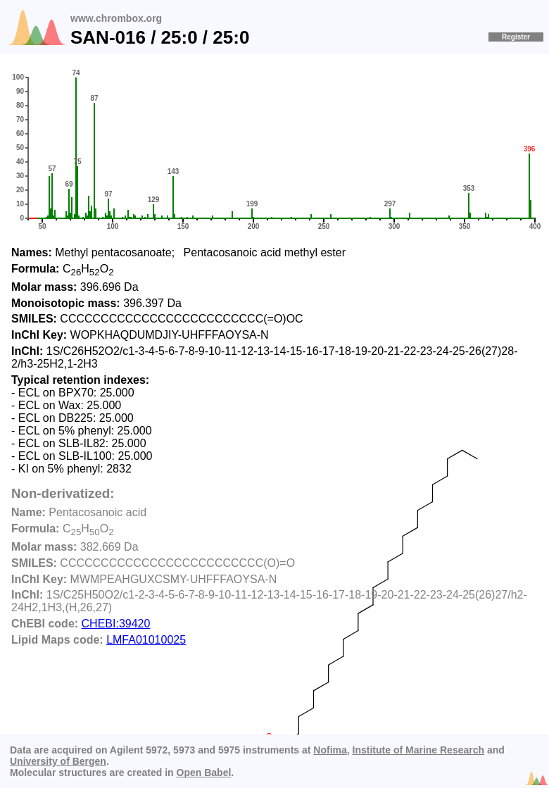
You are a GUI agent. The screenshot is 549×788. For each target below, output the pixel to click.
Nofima (329, 750)
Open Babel (204, 772)
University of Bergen (58, 761)
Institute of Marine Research (419, 750)
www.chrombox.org (116, 18)
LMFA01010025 (146, 640)
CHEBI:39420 (116, 624)
